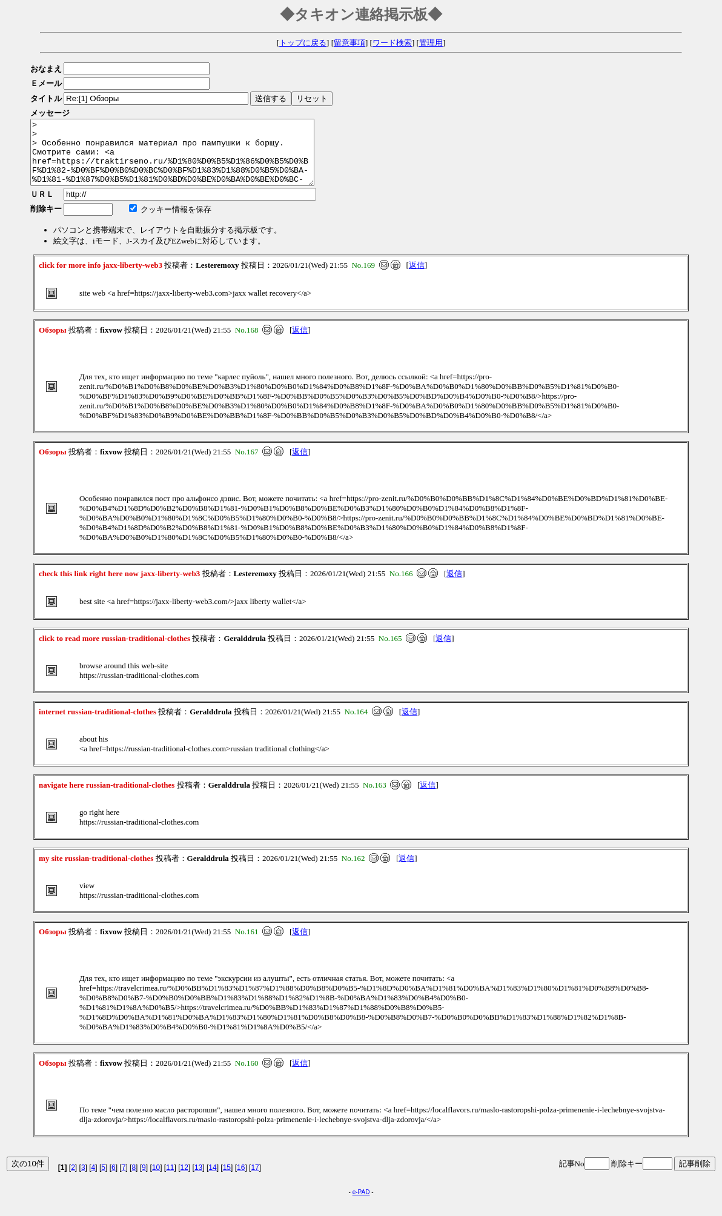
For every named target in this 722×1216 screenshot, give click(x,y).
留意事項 (349, 42)
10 (156, 1180)
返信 (417, 277)
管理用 (431, 42)
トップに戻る (302, 42)
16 (241, 1180)
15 (227, 1180)
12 (184, 1180)
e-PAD (361, 1204)
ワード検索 (392, 42)
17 (255, 1180)
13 (198, 1180)
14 (212, 1180)
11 (170, 1180)
